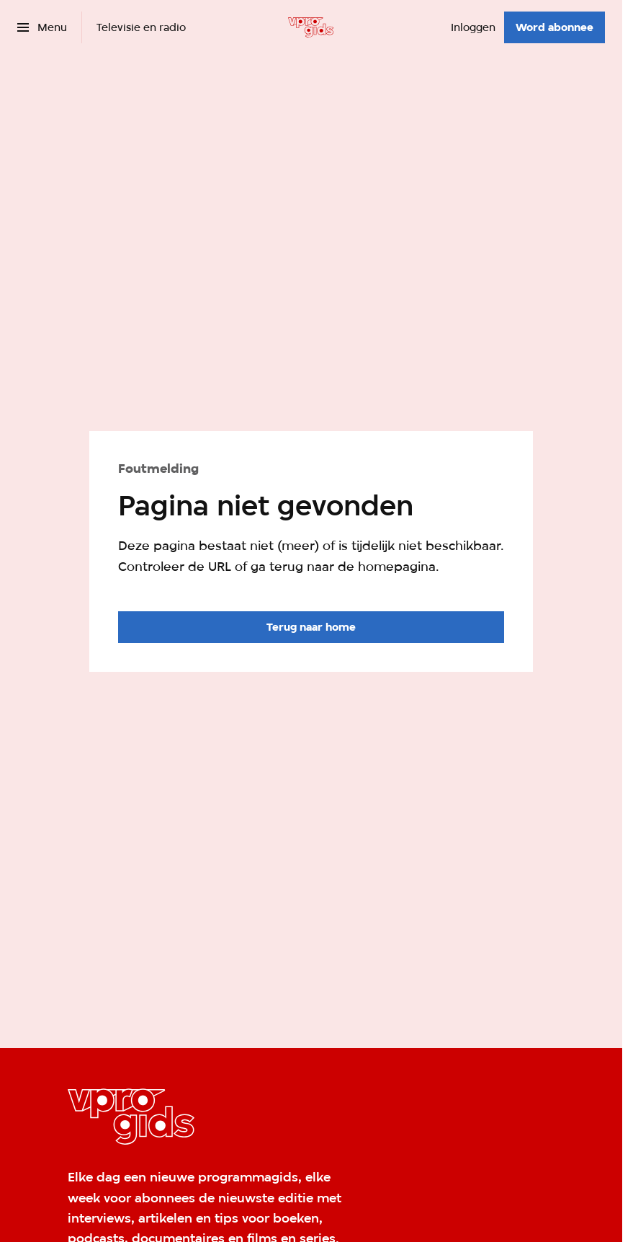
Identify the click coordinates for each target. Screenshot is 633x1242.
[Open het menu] (42, 27)
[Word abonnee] (554, 27)
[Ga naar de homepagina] (311, 627)
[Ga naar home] (310, 27)
